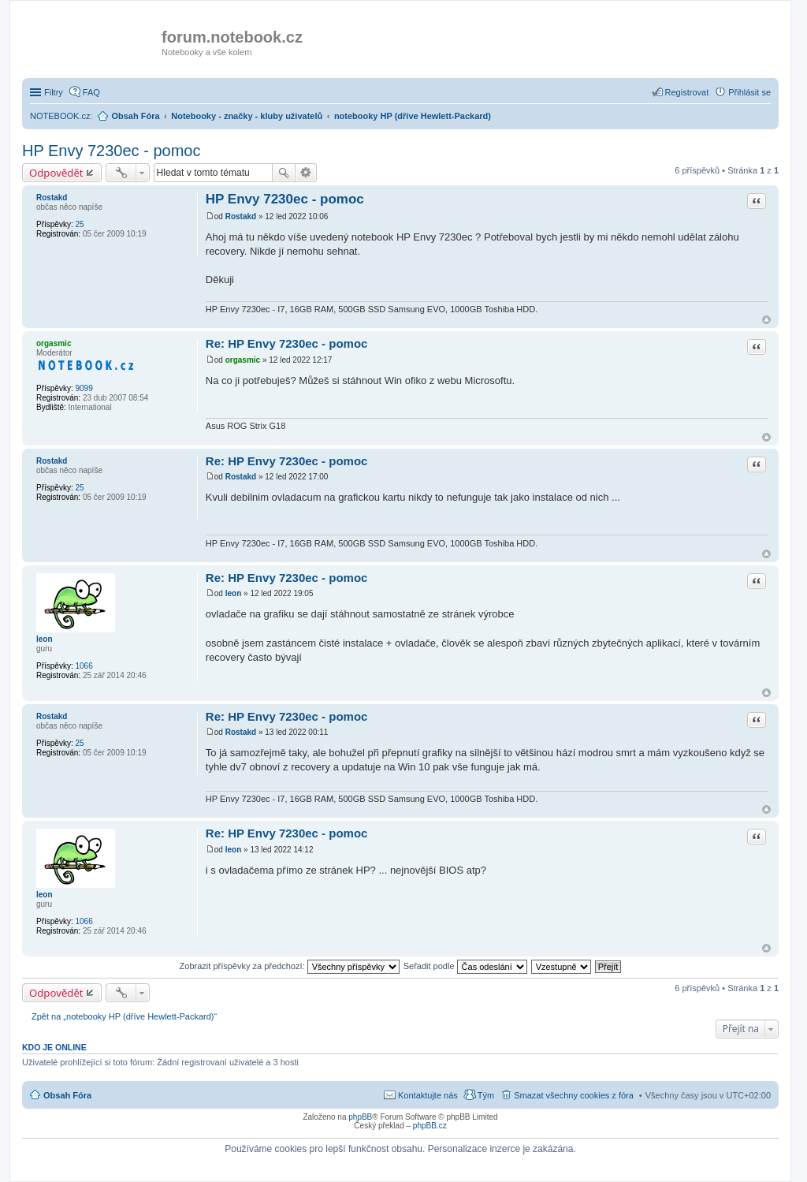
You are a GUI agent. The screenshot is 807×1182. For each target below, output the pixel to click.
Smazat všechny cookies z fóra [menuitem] (574, 1095)
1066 (83, 666)
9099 (83, 388)
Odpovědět (56, 173)
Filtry (53, 92)
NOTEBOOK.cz (60, 116)
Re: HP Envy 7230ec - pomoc (287, 343)
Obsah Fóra (67, 1095)
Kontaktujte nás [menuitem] (428, 1095)
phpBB (360, 1117)
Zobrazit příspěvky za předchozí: (290, 966)
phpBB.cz (430, 1125)
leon (44, 639)
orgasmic (53, 343)
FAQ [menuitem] (91, 92)
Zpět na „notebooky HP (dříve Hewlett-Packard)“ (124, 1016)
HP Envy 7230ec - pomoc (111, 150)
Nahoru (766, 319)
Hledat (284, 172)
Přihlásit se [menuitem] (749, 92)
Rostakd (51, 197)
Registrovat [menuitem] (687, 92)
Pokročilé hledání (306, 172)
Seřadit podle (465, 966)
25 (79, 224)
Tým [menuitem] (486, 1095)
